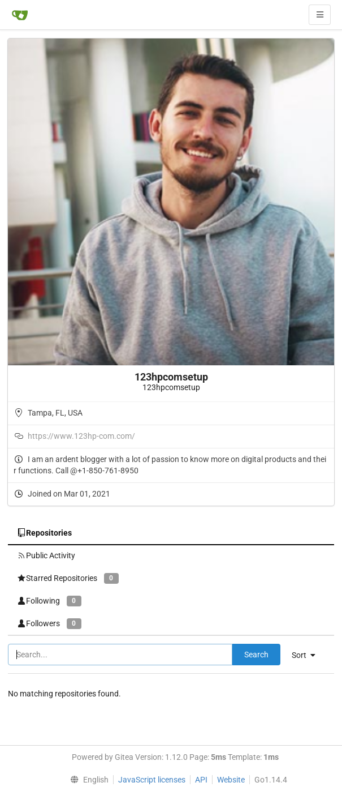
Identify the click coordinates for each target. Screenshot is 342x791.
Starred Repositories (68, 578)
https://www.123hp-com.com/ (81, 436)
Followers (49, 623)
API (201, 779)
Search (256, 654)
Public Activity (46, 555)
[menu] (307, 655)
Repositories (44, 532)
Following (49, 601)
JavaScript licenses (151, 779)
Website (231, 779)
